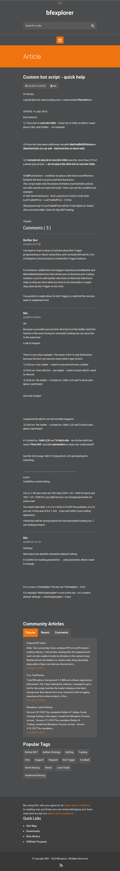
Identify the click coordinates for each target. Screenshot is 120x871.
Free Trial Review (35, 675)
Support (39, 760)
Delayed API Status (36, 643)
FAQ (27, 760)
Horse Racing (32, 767)
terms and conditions (77, 805)
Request (53, 760)
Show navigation (60, 40)
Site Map (31, 826)
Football (84, 760)
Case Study (63, 767)
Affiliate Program (36, 841)
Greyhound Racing (35, 775)
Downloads (33, 831)
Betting (69, 752)
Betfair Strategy (51, 752)
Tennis (48, 767)
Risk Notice (33, 836)
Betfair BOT (31, 752)
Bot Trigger (69, 760)
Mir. (54, 86)
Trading (83, 752)
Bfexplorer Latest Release (40, 707)
